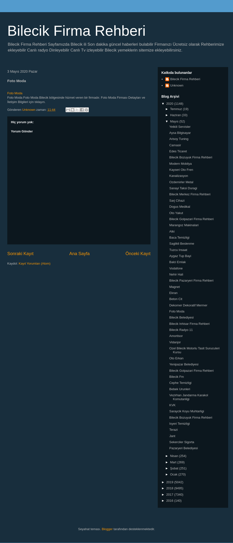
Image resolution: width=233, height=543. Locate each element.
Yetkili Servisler (180, 127)
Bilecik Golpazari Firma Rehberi (191, 219)
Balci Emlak (177, 262)
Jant (172, 436)
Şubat (174, 468)
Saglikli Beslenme (181, 243)
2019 (170, 482)
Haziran (176, 115)
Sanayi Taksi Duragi (183, 188)
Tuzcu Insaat (178, 250)
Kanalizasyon (178, 176)
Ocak (174, 474)
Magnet (174, 287)
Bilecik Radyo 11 (181, 330)
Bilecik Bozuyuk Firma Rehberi (190, 157)
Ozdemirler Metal (181, 182)
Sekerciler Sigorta (181, 442)
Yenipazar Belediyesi (183, 364)
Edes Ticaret (178, 151)
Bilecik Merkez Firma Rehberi (189, 194)
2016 (170, 500)
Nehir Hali (176, 274)
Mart (173, 462)
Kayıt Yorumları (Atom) (34, 263)
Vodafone (176, 268)
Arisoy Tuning (178, 139)
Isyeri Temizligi (179, 423)
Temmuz (176, 109)
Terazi (173, 429)
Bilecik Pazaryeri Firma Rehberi (191, 280)
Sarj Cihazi (176, 200)
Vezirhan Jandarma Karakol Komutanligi (188, 397)
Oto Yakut (176, 213)
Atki (172, 231)
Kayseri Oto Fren (181, 170)
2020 (170, 103)
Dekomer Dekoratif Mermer (188, 305)
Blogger (107, 529)
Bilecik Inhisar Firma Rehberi (189, 324)
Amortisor (176, 336)
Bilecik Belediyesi (181, 317)
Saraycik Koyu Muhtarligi (186, 411)
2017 (170, 494)
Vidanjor (175, 342)
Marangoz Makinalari (184, 225)
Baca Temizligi (179, 237)
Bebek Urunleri (179, 389)
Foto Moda (14, 93)
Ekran (173, 293)
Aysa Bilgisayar (180, 133)
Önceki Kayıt (137, 253)
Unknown (176, 85)
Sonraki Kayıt (20, 253)
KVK (172, 405)
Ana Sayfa (79, 253)
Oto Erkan (176, 358)
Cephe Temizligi (180, 383)
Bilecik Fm (176, 377)
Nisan (174, 456)
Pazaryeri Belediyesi (183, 448)
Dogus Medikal (179, 206)
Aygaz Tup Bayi (180, 256)
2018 (170, 488)
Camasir (175, 145)
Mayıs (174, 121)
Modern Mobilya (180, 163)
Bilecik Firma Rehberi (76, 31)
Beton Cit (175, 299)
